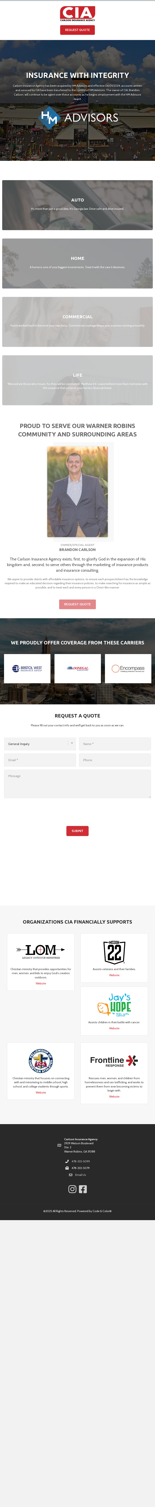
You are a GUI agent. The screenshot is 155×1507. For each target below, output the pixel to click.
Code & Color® (102, 1211)
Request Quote (77, 30)
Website (41, 983)
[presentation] (34, 812)
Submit (77, 831)
